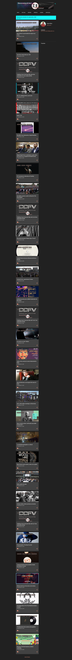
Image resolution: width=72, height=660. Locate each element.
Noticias (23, 12)
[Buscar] (55, 3)
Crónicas (35, 12)
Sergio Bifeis (49, 23)
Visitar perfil (49, 25)
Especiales (48, 12)
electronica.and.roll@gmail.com (47, 31)
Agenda (41, 12)
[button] (37, 39)
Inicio (18, 12)
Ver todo (19, 18)
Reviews (29, 12)
